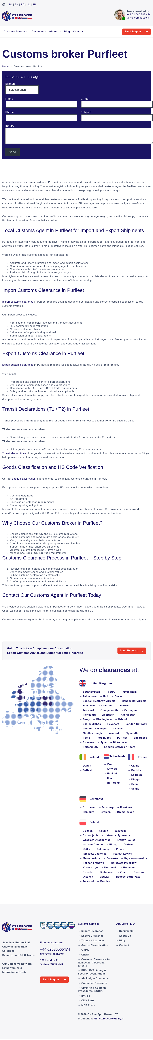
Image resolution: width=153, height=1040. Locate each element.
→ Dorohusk (109, 867)
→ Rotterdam (112, 782)
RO (23, 4)
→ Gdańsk (86, 830)
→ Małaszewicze (89, 858)
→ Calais (133, 765)
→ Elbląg (111, 844)
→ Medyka (102, 876)
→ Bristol (121, 719)
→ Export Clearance (90, 935)
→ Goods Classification (93, 945)
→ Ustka (84, 849)
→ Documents (125, 931)
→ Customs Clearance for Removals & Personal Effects (94, 962)
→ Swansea (86, 742)
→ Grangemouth (107, 710)
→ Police (118, 849)
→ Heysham (111, 724)
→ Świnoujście (88, 835)
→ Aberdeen (106, 714)
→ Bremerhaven (124, 812)
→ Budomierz (105, 872)
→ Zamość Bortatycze (126, 876)
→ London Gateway (134, 724)
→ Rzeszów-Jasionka (92, 853)
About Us (55, 31)
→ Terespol (86, 881)
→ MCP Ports (86, 1005)
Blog (67, 31)
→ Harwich (123, 705)
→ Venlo (109, 764)
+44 (55, 949)
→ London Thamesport (94, 728)
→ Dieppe (134, 779)
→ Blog (120, 940)
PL (10, 4)
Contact (78, 31)
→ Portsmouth (88, 747)
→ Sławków (110, 858)
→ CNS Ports (86, 1000)
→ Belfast (85, 770)
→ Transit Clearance (91, 940)
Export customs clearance (17, 364)
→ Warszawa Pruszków (122, 863)
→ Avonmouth (126, 714)
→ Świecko (86, 872)
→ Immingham (128, 691)
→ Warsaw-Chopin (91, 844)
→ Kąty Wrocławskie (134, 858)
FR (34, 4)
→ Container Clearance (93, 983)
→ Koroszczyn (88, 867)
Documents (39, 31)
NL (28, 4)
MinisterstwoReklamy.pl (109, 1018)
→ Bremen (104, 812)
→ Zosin (122, 872)
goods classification (24, 478)
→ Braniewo (104, 881)
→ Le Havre (135, 775)
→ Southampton (89, 691)
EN (16, 4)
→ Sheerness (138, 737)
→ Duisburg (106, 807)
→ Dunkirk (134, 770)
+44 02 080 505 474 (139, 14)
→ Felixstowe (88, 696)
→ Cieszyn (137, 872)
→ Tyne (102, 742)
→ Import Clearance (90, 931)
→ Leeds (117, 728)
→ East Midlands (90, 724)
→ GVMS (83, 950)
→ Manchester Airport (132, 701)
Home (5, 66)
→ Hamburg (86, 812)
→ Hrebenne (127, 867)
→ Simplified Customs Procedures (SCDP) (92, 989)
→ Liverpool (105, 705)
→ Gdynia (102, 830)
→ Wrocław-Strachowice (94, 840)
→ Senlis (133, 788)
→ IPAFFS (84, 995)
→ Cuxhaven (87, 807)
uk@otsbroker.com (138, 17)
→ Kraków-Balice (124, 840)
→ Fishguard (87, 714)
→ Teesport (86, 710)
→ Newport (112, 733)
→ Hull (104, 696)
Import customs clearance (17, 301)
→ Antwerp (111, 769)
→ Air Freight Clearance (93, 978)
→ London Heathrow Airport (97, 701)
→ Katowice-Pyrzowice (115, 835)
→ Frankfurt (124, 807)
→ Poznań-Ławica (121, 853)
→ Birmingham (102, 719)
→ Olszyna (86, 876)
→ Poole (84, 737)
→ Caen (133, 784)
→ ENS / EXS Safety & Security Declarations (92, 972)
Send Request (132, 31)
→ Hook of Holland (110, 775)
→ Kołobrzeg (101, 849)
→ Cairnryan (129, 710)
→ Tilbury (109, 691)
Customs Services (15, 31)
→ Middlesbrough (90, 733)
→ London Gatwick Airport (118, 747)
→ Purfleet (120, 737)
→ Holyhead (87, 705)
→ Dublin (85, 765)
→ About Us (123, 935)
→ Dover (116, 696)
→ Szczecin (118, 830)
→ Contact (122, 945)
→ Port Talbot (102, 737)
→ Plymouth (130, 733)
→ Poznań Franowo (91, 863)
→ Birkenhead (119, 742)
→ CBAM (83, 954)
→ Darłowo (127, 844)
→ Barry (84, 719)
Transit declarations (14, 453)
